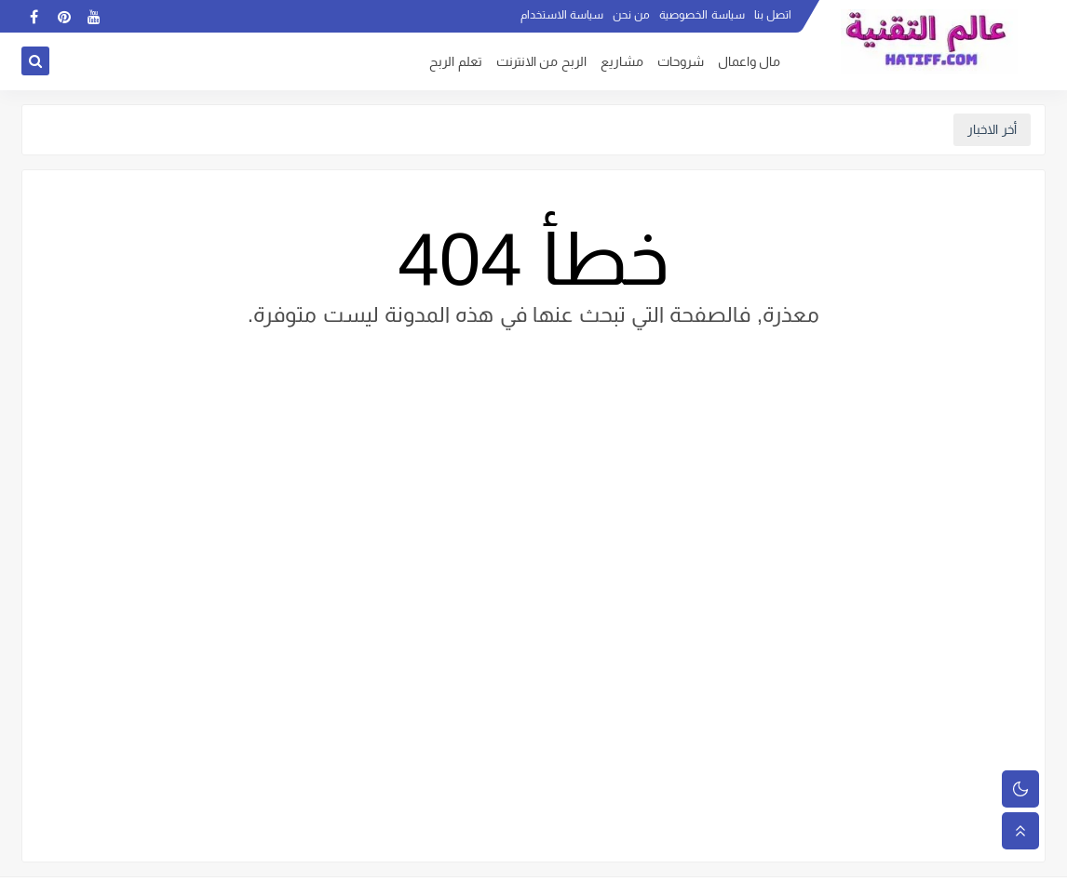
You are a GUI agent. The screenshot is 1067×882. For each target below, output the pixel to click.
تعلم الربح (455, 62)
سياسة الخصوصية (701, 14)
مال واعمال (749, 62)
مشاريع (622, 62)
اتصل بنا (772, 14)
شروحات (680, 62)
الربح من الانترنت (541, 62)
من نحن (631, 14)
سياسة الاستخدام (561, 14)
